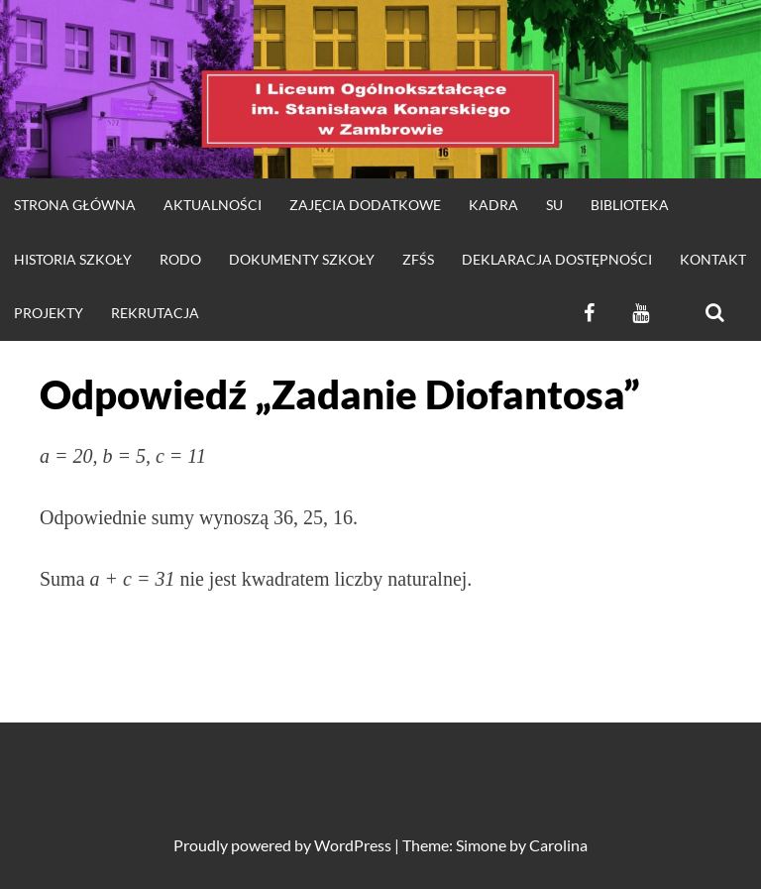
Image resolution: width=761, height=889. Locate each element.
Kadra (493, 204)
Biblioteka (630, 204)
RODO (180, 259)
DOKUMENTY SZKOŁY (302, 259)
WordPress (352, 844)
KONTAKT (713, 259)
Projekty (48, 312)
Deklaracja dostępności (557, 259)
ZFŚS (418, 259)
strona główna (75, 204)
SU (554, 204)
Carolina (558, 844)
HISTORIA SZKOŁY (73, 259)
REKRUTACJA (155, 312)
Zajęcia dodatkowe (365, 204)
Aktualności (212, 204)
